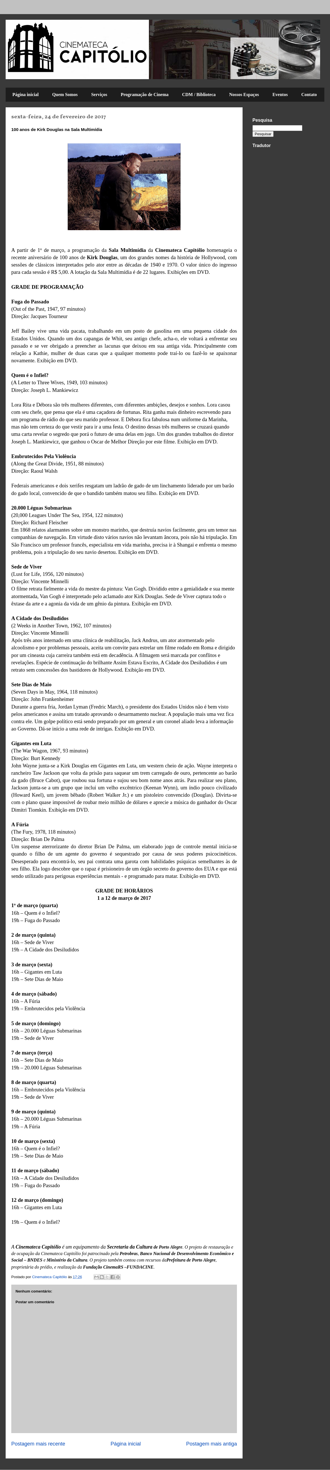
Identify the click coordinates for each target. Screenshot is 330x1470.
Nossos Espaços (244, 94)
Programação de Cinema (144, 94)
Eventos (280, 94)
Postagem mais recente (38, 1444)
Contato (309, 94)
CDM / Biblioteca (198, 94)
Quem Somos (65, 94)
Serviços (99, 94)
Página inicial (25, 94)
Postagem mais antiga (211, 1444)
